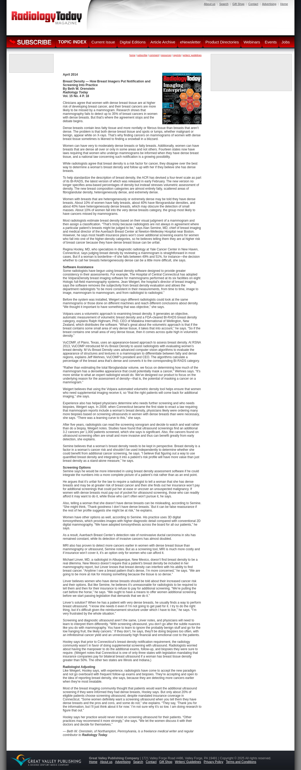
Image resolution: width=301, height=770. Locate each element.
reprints (177, 55)
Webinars (251, 42)
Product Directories (222, 42)
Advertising (269, 3)
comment (154, 55)
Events (271, 42)
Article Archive (162, 42)
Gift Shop (238, 3)
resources (166, 55)
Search (223, 3)
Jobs (285, 42)
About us (209, 3)
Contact (253, 3)
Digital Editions (133, 42)
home (132, 55)
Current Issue (103, 42)
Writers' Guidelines (188, 762)
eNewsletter (190, 42)
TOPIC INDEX (72, 42)
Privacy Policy (213, 762)
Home (284, 3)
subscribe (142, 55)
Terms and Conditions (241, 762)
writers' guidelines (192, 55)
